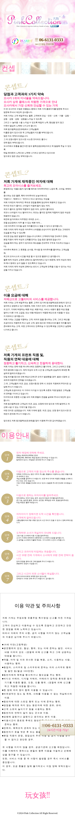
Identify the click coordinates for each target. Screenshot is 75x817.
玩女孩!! (37, 795)
